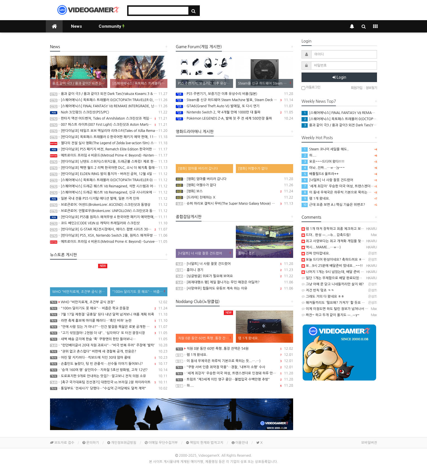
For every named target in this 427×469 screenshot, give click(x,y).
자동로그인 (311, 88)
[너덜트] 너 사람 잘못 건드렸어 (234, 264)
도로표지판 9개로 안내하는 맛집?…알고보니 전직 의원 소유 (108, 376)
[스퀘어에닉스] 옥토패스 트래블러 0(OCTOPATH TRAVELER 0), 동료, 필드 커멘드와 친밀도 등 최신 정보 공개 (108, 100)
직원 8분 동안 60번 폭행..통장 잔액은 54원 (234, 349)
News (76, 26)
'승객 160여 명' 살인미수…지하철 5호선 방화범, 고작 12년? (108, 370)
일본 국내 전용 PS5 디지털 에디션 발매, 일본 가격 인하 (108, 198)
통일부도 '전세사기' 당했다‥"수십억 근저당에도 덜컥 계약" (108, 388)
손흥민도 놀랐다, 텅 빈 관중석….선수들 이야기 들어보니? (108, 364)
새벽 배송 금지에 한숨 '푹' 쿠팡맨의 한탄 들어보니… (108, 339)
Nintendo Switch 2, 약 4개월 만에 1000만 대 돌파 (234, 112)
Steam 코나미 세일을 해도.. (325, 149)
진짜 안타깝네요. (316, 253)
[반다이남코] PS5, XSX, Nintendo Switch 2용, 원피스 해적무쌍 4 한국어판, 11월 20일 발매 (108, 235)
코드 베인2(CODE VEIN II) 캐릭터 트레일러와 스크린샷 (108, 223)
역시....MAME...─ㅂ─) (321, 247)
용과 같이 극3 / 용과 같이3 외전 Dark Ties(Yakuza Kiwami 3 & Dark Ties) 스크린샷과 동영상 (108, 94)
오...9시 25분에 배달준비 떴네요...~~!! (332, 265)
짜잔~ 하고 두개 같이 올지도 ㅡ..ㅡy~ (330, 315)
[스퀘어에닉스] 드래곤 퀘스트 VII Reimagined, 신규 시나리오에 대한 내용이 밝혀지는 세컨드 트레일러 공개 (108, 192)
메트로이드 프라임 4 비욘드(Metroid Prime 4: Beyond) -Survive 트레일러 (108, 242)
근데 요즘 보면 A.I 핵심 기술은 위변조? (333, 204)
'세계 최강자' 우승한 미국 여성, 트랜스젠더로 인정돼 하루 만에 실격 (234, 373)
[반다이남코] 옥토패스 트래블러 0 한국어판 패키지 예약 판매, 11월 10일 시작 (108, 137)
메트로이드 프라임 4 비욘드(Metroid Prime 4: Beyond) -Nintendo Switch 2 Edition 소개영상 (108, 155)
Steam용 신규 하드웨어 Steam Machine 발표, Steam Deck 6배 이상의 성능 (234, 100)
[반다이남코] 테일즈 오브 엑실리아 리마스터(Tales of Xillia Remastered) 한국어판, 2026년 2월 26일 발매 (108, 131)
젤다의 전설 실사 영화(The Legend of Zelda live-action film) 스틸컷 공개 (108, 143)
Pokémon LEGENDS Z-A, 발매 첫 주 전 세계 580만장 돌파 (234, 118)
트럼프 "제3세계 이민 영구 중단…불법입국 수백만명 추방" (234, 379)
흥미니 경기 (234, 270)
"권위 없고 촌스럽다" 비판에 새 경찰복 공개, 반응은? (108, 351)
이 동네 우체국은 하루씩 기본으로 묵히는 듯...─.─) (234, 361)
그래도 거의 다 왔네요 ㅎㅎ (323, 296)
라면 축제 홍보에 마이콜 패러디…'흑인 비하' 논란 (108, 321)
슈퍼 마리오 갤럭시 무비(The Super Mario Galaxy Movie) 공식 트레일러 (234, 203)
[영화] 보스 (234, 191)
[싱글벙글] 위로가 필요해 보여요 (234, 276)
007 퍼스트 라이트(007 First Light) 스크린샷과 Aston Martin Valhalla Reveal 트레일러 (108, 125)
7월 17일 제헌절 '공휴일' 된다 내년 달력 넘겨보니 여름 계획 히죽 (108, 314)
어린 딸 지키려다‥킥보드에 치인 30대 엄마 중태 (108, 357)
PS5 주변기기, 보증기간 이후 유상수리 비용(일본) (234, 94)
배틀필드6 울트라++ (320, 174)
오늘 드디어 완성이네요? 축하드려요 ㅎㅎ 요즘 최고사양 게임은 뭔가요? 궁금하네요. (364, 259)
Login (339, 77)
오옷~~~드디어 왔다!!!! (323, 161)
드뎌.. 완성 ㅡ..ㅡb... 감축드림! (326, 235)
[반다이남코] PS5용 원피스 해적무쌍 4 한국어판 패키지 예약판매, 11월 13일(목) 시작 (108, 217)
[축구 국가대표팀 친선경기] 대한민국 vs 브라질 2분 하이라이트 (108, 382)
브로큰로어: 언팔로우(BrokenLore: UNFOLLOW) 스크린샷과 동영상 (108, 211)
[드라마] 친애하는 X (234, 197)
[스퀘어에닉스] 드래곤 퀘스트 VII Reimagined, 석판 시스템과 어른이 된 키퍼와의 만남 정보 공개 (108, 186)
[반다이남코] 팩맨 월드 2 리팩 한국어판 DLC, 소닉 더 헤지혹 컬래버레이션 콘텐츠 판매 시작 (108, 168)
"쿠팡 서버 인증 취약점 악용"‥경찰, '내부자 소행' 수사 (234, 367)
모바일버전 (369, 442)
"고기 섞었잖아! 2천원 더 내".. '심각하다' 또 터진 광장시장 (108, 333)
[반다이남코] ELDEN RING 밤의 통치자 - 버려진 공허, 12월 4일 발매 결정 (108, 174)
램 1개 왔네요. (234, 355)
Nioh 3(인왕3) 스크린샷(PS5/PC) (108, 112)
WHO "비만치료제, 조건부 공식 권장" (108, 302)
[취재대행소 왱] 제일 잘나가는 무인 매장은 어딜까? (234, 282)
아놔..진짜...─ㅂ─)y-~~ (323, 167)
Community (112, 26)
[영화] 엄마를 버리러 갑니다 (234, 179)
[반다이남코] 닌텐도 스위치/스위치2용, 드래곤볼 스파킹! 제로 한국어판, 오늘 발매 (108, 161)
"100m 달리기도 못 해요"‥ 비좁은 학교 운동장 (108, 308)
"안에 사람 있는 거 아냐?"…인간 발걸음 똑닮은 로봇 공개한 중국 (108, 327)
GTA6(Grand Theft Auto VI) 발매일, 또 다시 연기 (234, 106)
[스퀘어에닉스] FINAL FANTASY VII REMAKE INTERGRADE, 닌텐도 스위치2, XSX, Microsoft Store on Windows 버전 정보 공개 (108, 106)
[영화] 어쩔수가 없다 (234, 185)
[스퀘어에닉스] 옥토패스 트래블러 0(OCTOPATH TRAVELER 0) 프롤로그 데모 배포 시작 (108, 180)
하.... (234, 385)
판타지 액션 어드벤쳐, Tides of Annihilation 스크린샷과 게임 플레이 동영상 (108, 118)
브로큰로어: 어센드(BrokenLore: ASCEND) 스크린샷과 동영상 (108, 205)
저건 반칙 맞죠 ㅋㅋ (318, 290)
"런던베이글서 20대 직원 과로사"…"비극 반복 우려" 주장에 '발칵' (108, 345)
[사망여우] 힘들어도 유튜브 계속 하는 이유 (234, 288)
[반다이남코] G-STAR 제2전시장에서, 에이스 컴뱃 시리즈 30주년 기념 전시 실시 (108, 229)
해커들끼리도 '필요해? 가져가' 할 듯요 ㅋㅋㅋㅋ (338, 302)
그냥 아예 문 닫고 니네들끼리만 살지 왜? (333, 284)
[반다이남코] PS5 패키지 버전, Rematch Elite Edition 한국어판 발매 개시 (108, 149)
